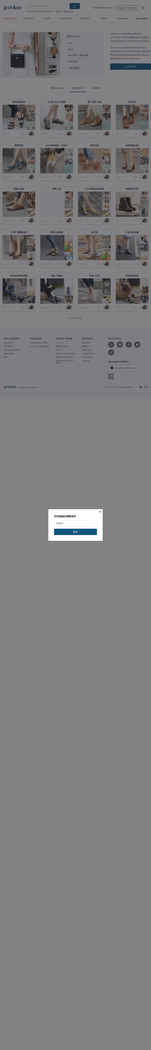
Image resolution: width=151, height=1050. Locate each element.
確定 (75, 532)
